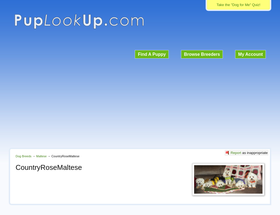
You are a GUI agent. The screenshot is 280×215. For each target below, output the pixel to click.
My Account (250, 54)
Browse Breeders (202, 54)
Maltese (41, 156)
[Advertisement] (140, 102)
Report (236, 153)
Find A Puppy (152, 54)
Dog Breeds (23, 156)
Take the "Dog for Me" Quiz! (238, 5)
